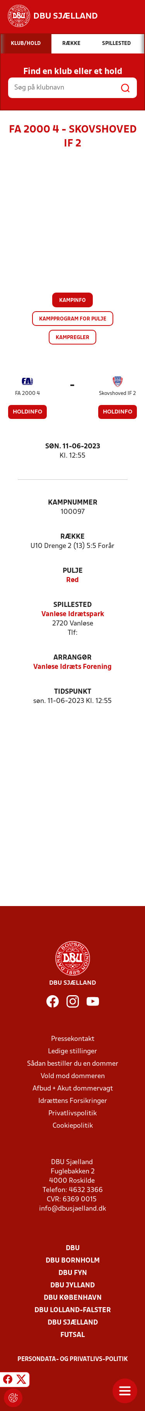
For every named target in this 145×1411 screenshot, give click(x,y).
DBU (73, 1248)
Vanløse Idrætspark (72, 614)
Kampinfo (72, 300)
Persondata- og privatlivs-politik (72, 1359)
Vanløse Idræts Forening (72, 667)
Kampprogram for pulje (72, 319)
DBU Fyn (72, 1273)
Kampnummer (72, 503)
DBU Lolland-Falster (72, 1310)
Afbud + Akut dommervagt (72, 1088)
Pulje (73, 571)
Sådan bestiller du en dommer (72, 1064)
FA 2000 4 (27, 393)
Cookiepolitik (73, 1126)
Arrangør (72, 658)
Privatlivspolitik (72, 1113)
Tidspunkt (72, 692)
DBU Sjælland (73, 1323)
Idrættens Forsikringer (72, 1101)
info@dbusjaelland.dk (72, 1209)
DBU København (73, 1298)
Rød (72, 580)
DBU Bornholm (73, 1261)
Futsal (72, 1335)
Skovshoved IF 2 (117, 393)
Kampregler (72, 337)
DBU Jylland (72, 1285)
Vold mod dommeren (73, 1076)
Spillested (72, 605)
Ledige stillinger (72, 1051)
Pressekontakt (72, 1039)
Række (72, 537)
